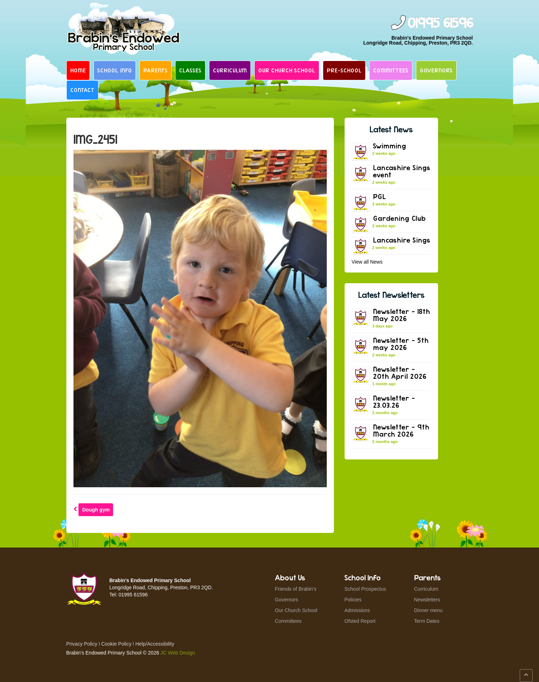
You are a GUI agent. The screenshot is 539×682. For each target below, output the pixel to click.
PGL (379, 196)
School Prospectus (365, 589)
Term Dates (427, 621)
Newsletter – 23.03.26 (394, 401)
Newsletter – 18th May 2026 (401, 314)
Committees (390, 70)
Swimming (389, 146)
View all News (367, 262)
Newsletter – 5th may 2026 (401, 343)
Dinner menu (428, 610)
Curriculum (230, 70)
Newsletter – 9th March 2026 (401, 430)
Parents (155, 70)
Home (78, 70)
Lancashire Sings (402, 240)
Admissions (357, 610)
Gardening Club (399, 218)
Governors (436, 70)
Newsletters (427, 599)
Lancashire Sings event (402, 171)
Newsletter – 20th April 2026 (400, 372)
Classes (190, 70)
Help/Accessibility (154, 644)
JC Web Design (178, 653)
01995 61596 (440, 23)
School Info (114, 70)
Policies (353, 599)
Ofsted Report (360, 621)
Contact (82, 90)
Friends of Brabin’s (295, 589)
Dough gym (96, 510)
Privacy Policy (81, 644)
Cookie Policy (116, 644)
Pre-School (344, 70)
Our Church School (286, 70)
